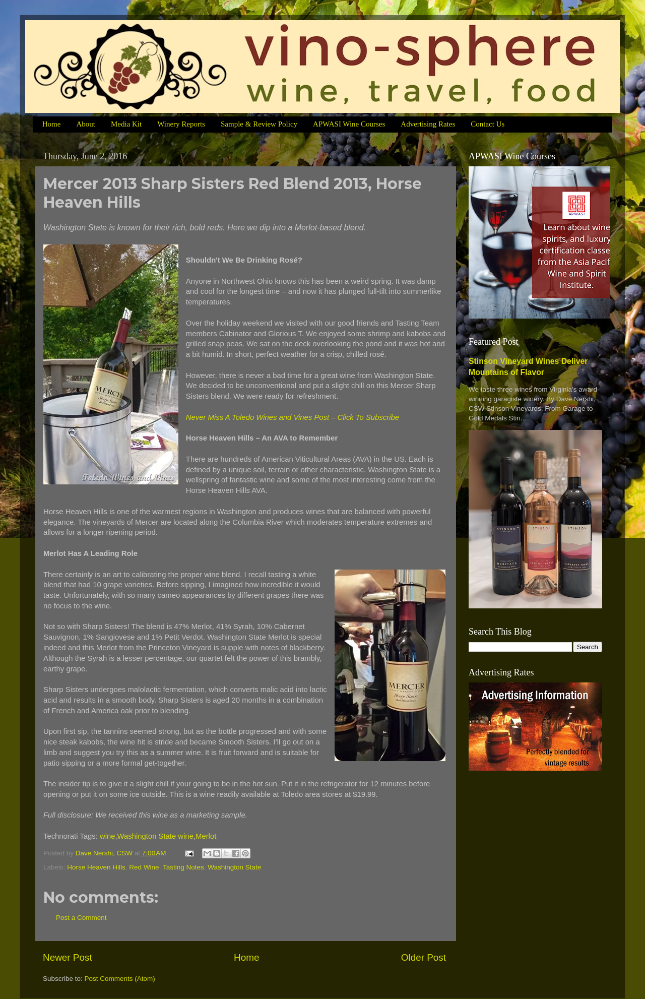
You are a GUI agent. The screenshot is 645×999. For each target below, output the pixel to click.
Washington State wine (155, 836)
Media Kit (126, 124)
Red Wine (144, 867)
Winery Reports (181, 124)
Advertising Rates (428, 124)
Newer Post (67, 957)
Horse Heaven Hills (96, 867)
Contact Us (487, 124)
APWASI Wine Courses (349, 124)
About (85, 124)
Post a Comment (81, 917)
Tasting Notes (183, 867)
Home (51, 124)
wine (107, 836)
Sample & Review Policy (259, 124)
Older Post (423, 957)
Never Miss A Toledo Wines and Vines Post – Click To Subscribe (292, 417)
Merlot (206, 836)
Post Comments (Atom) (120, 978)
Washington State (234, 867)
